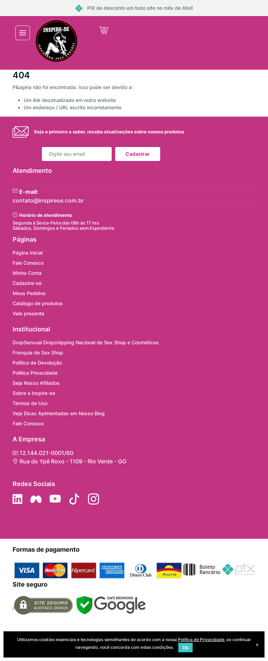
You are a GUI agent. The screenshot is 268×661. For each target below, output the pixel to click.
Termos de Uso (30, 403)
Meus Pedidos (29, 293)
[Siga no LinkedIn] (17, 499)
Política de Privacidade (201, 639)
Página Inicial (28, 253)
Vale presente (28, 313)
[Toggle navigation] (22, 32)
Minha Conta (27, 273)
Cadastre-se (27, 283)
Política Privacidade (35, 373)
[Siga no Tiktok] (74, 499)
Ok (185, 648)
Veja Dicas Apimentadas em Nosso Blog (59, 413)
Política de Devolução (37, 363)
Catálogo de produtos (38, 303)
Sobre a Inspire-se (34, 393)
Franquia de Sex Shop (38, 352)
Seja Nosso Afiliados (36, 383)
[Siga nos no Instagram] (93, 499)
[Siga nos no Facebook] (36, 499)
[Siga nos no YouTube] (55, 499)
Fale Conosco (28, 263)
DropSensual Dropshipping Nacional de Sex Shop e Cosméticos (86, 342)
